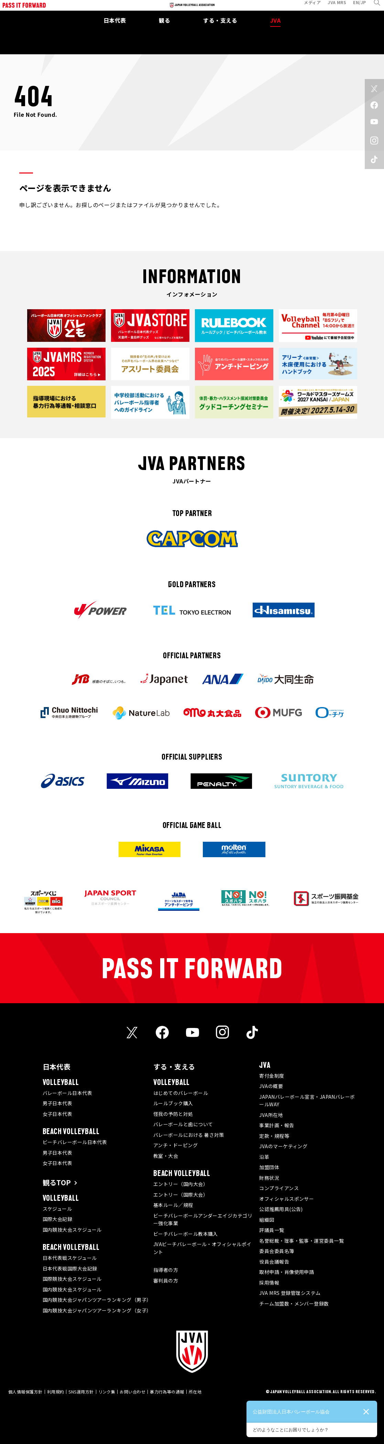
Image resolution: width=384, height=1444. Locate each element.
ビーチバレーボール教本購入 (185, 1233)
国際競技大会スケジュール (72, 1278)
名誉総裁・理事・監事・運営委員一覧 (301, 1240)
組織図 (266, 1219)
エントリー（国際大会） (180, 1194)
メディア (306, 8)
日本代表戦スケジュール (70, 1257)
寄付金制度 (271, 1075)
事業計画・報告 (276, 1125)
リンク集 (107, 1392)
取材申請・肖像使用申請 (286, 1271)
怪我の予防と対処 (173, 1113)
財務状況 (269, 1177)
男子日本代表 (58, 1103)
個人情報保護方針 (25, 1392)
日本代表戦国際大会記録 (70, 1268)
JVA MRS (331, 8)
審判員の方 (165, 1280)
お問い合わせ (132, 1392)
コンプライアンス (279, 1188)
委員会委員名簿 (276, 1250)
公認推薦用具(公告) (281, 1209)
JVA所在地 (271, 1114)
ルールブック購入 (173, 1103)
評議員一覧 (271, 1230)
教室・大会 (165, 1155)
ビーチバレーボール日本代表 (75, 1142)
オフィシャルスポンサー (286, 1198)
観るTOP (57, 1182)
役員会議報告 (274, 1261)
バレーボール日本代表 (67, 1092)
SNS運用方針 (81, 1392)
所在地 (195, 1392)
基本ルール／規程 (173, 1204)
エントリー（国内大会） (180, 1183)
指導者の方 (165, 1269)
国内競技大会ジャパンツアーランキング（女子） (97, 1310)
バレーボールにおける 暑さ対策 (188, 1134)
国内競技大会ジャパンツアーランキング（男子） (97, 1299)
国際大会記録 (58, 1219)
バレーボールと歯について (183, 1124)
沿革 (264, 1156)
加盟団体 (269, 1167)
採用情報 (269, 1282)
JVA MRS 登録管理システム (289, 1292)
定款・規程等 (274, 1135)
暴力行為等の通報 (167, 1392)
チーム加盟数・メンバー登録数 (294, 1303)
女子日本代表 (58, 1113)
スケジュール (57, 1208)
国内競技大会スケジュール (72, 1229)
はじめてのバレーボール (180, 1092)
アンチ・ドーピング (175, 1145)
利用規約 (55, 1392)
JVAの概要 (271, 1086)
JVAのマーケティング (283, 1146)
